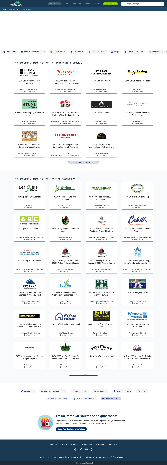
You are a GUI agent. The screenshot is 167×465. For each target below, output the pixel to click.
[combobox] (142, 4)
